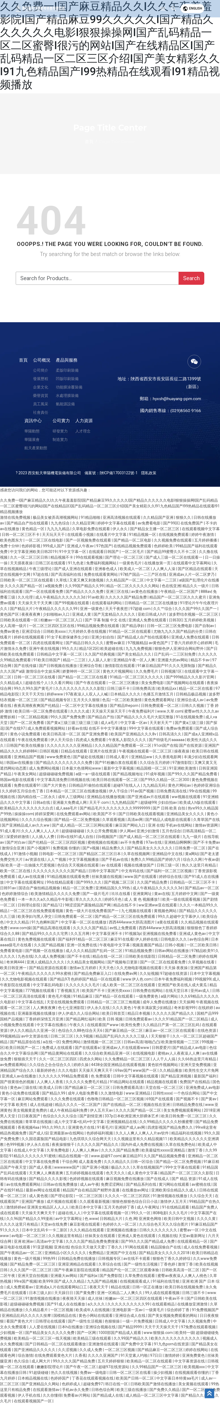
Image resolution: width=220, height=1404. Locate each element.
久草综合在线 (110, 1264)
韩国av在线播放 (20, 762)
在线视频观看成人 (135, 1281)
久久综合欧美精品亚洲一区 (108, 1053)
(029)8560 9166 (185, 410)
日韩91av (8, 888)
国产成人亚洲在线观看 (73, 569)
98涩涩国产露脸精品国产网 (88, 905)
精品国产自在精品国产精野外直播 (91, 1190)
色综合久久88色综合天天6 (80, 1030)
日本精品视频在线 (33, 1378)
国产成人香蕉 (41, 1167)
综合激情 (25, 1355)
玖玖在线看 (121, 893)
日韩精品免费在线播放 (77, 1258)
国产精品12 (53, 905)
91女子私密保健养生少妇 (68, 637)
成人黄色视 (39, 1196)
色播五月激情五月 (158, 694)
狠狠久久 (184, 517)
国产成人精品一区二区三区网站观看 (83, 825)
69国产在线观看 (160, 1099)
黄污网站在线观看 (174, 1184)
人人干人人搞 (164, 1059)
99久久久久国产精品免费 (74, 1361)
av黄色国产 (159, 643)
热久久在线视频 (64, 1372)
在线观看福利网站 (107, 603)
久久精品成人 (12, 683)
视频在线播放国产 (139, 865)
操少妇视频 (163, 1372)
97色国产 (104, 546)
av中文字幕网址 (69, 1218)
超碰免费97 (93, 1384)
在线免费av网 (126, 973)
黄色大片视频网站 (118, 671)
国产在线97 (15, 728)
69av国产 (123, 1070)
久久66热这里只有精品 (197, 1059)
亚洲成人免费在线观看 (147, 620)
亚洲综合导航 (91, 665)
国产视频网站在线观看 (185, 683)
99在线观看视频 (89, 557)
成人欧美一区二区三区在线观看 (129, 985)
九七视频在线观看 (136, 911)
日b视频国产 (107, 836)
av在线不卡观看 (137, 1258)
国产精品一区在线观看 (114, 996)
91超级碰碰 (39, 1372)
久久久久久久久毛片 (83, 985)
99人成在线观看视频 (162, 1293)
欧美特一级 (184, 1332)
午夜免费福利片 (142, 711)
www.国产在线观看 (140, 876)
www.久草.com (170, 711)
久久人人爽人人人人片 (40, 831)
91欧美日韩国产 (47, 660)
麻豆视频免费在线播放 (125, 1179)
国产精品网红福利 (81, 1019)
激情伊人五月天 (173, 1201)
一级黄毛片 (155, 1310)
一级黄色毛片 (131, 563)
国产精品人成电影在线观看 (168, 819)
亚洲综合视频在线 (101, 1327)
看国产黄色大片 (20, 1321)
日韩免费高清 (144, 688)
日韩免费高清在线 (171, 791)
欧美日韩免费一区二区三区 (184, 1116)
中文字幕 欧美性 (14, 1104)
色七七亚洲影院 (71, 1007)
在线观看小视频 (81, 534)
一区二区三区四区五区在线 (52, 626)
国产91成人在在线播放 (66, 1304)
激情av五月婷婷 (83, 968)
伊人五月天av (102, 1110)
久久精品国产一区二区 (125, 580)
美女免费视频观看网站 (182, 1110)
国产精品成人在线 (108, 1395)
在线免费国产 (192, 523)
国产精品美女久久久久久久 (150, 848)
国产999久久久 (89, 882)
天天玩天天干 (54, 534)
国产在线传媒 (25, 665)
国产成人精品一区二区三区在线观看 (150, 836)
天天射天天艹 (161, 722)
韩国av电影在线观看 (17, 779)
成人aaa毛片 (67, 808)
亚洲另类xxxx (119, 990)
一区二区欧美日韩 (202, 945)
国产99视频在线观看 (72, 603)
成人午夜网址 (148, 1207)
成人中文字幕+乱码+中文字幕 (79, 1122)
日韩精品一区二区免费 (177, 956)
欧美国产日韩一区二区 (135, 1378)
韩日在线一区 (117, 1384)
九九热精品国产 (125, 802)
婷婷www (55, 694)
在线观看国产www (103, 1025)
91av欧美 (95, 597)
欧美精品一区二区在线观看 (150, 1361)
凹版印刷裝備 (67, 379)
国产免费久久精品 (164, 1389)
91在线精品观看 (176, 1207)
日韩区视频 (49, 751)
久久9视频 (85, 1036)
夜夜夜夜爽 (31, 614)
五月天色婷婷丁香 (119, 1207)
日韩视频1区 (172, 671)
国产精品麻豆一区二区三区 (87, 1087)
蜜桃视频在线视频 (103, 842)
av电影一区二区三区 (29, 1236)
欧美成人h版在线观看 (197, 802)
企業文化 (40, 387)
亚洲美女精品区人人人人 (48, 1207)
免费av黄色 (10, 631)
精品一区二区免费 (78, 888)
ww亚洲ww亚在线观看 (158, 905)
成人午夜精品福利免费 (69, 1110)
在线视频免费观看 (174, 534)
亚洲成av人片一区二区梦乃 (192, 574)
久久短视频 (149, 973)
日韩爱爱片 (161, 1047)
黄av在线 (162, 893)
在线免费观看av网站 (74, 814)
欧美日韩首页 (114, 1013)
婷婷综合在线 (171, 876)
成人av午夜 (89, 1184)
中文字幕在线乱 (31, 1002)
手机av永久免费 (76, 1389)
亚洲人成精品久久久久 (46, 962)
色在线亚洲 (171, 586)
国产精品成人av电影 (190, 1047)
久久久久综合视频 (37, 819)
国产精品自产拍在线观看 (28, 523)
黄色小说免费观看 (25, 734)
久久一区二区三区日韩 (29, 557)
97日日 (156, 1355)
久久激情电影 (112, 1093)
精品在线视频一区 (73, 1156)
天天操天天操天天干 (109, 711)
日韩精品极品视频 (191, 694)
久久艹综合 (163, 608)
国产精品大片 (22, 608)
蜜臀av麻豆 (116, 643)
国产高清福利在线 (66, 574)
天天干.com (99, 802)
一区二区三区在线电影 (44, 540)
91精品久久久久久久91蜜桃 (33, 1156)
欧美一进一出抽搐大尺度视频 (30, 865)
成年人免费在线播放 (160, 1002)
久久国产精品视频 (49, 945)
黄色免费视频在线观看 (37, 939)
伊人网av (127, 831)
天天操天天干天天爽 (35, 603)
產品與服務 (66, 360)
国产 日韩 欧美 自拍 (169, 808)
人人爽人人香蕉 (50, 1082)
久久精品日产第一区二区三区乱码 (171, 1025)
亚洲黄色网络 (150, 1218)
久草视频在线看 (201, 962)
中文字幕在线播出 (52, 1025)
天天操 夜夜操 (176, 968)
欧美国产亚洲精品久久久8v (134, 734)
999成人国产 (54, 546)
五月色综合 (171, 831)
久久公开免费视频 (102, 831)
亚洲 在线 (156, 825)
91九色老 (76, 563)
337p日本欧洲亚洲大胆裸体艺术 (132, 1116)
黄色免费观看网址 (159, 700)
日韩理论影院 (29, 905)
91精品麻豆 (83, 996)
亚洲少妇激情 (148, 831)
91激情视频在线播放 (170, 1196)
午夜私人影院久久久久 (127, 740)
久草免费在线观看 (140, 1275)
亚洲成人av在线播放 (19, 1076)
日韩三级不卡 (119, 688)
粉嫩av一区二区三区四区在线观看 (134, 1298)
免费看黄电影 (12, 950)
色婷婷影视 (31, 546)
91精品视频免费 (139, 950)
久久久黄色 (122, 1007)
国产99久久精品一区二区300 (165, 779)
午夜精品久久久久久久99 (56, 608)
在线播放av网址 (136, 1190)
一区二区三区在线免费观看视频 (37, 911)
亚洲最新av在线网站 (67, 1133)
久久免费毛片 (147, 671)
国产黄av (209, 1099)
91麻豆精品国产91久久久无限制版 (166, 665)
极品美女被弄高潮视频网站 (56, 517)
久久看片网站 (62, 683)
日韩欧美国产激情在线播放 (153, 1384)
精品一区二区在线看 (196, 688)
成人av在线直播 (31, 876)
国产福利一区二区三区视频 (169, 871)
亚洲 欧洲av (24, 1241)
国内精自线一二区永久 (37, 797)
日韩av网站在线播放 (172, 950)
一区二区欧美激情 (127, 700)
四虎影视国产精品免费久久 (170, 1127)
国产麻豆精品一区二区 (124, 1030)
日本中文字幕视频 (205, 973)
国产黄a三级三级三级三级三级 (73, 722)
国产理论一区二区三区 (124, 557)
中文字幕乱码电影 (48, 985)
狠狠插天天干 (25, 1059)
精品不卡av (200, 660)
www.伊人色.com (137, 979)
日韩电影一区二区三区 (58, 854)
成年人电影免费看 (83, 1093)
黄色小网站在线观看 (96, 1315)
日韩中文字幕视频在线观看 (136, 1076)
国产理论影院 (62, 1196)
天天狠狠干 (161, 1036)
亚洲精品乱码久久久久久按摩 (27, 1315)
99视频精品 (10, 1036)
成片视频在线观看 (62, 1201)
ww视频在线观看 (186, 797)
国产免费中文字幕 (136, 1344)
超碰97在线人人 (127, 785)
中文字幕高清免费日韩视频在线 (64, 779)
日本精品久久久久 (125, 694)
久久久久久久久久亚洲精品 (70, 745)
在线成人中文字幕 (29, 1150)
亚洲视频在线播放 (122, 1230)
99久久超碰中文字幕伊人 (179, 916)
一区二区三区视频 (120, 1350)
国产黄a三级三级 (189, 722)
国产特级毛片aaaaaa (167, 740)
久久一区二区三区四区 (58, 1059)
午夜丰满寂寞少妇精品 (153, 1007)
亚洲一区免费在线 (82, 945)
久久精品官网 (84, 523)
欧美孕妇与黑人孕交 (35, 916)
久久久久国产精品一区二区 (138, 1110)
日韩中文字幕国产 (103, 871)
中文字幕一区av (134, 722)
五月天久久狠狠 (87, 700)
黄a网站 (192, 854)
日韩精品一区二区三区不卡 (193, 882)
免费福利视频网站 (101, 563)
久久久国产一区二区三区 (31, 1270)
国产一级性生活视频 (141, 1264)
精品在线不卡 (125, 905)
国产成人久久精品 (69, 1281)
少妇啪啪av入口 (56, 614)
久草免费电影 (58, 1150)
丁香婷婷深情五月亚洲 (44, 1019)
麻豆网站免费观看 (33, 1099)
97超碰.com (140, 608)
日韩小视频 (175, 945)
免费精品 (97, 1253)
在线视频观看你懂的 (192, 1372)
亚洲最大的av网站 (173, 660)
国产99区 (171, 523)
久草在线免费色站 (180, 1144)
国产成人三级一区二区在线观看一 (174, 557)
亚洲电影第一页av (128, 1310)
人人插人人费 (43, 836)
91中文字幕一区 (73, 551)
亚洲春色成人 (106, 569)
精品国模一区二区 (151, 768)
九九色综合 (60, 523)
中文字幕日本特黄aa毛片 (177, 1378)
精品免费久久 (113, 848)
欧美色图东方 (12, 540)
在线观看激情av (46, 1389)
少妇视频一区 (12, 1332)
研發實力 (60, 431)
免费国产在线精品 (195, 1082)
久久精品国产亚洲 (158, 517)
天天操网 (186, 1002)
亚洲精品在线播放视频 (106, 797)
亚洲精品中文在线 (167, 854)
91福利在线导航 (166, 1281)
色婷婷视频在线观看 (86, 1179)
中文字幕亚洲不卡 (107, 933)
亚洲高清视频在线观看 (122, 517)
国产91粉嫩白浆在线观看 (116, 762)
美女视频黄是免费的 (30, 1110)
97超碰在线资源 (174, 973)
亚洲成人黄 (82, 614)
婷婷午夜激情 (203, 534)
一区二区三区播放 (124, 683)
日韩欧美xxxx (55, 631)
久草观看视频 (114, 819)
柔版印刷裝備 (67, 370)
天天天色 (107, 968)
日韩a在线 (42, 802)
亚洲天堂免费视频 (196, 1065)
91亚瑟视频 (42, 1247)
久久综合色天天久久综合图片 (164, 1224)
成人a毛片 (110, 722)
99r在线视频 (200, 791)
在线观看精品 (164, 1304)
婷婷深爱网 (45, 814)
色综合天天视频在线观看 (78, 865)
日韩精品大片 (111, 1218)
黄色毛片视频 (60, 996)
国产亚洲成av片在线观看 (148, 797)
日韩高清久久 (170, 734)
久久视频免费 (199, 1321)
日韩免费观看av (139, 1019)
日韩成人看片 (118, 757)
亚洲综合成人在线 (130, 1315)
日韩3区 (175, 620)
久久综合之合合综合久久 (50, 1065)
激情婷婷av (15, 1207)
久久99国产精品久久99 (85, 586)
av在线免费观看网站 (23, 1184)
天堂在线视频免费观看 (66, 1002)
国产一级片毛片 (96, 893)
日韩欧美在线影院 (140, 956)
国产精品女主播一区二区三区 (155, 529)
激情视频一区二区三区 (102, 1042)
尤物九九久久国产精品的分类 (178, 631)
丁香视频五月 (68, 990)
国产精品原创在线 (25, 1042)
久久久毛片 (179, 1213)
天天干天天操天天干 (161, 1327)
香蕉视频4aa (29, 1127)
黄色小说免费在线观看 (21, 1093)
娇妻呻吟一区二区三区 (81, 671)
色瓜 (106, 700)
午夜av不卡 (175, 1298)
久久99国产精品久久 (131, 1338)
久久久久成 (80, 711)
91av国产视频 (142, 791)
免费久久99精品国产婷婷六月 (156, 859)
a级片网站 (170, 996)
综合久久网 (193, 859)
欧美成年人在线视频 (93, 1310)
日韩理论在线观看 (50, 1321)
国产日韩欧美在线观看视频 (141, 814)
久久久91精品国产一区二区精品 (181, 1019)
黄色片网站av (180, 785)
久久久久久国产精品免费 (126, 597)
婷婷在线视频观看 (29, 637)
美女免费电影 (153, 683)
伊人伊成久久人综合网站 (79, 1013)
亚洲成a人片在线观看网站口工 (61, 1287)
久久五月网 (80, 933)
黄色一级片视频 (27, 1258)
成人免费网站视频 (44, 768)
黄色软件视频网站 (163, 1065)
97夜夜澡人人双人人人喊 (87, 694)
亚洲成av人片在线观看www (126, 1047)
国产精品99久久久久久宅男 (45, 933)
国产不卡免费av (206, 842)
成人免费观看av (20, 1287)
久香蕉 (80, 1355)
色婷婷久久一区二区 (119, 1224)
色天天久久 (116, 1173)
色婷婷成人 (72, 1384)
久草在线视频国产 (148, 1167)
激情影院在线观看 (120, 665)
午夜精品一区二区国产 (179, 591)
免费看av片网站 (77, 1395)
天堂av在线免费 (54, 1224)
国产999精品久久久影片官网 (190, 677)
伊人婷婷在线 (147, 939)
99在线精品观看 (61, 882)
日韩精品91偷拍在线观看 (90, 785)
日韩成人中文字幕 (170, 1321)
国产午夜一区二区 (81, 1367)
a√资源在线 (35, 859)
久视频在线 (167, 1236)
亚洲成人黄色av (193, 933)
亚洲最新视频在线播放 (37, 1013)
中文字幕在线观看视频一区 (106, 1213)
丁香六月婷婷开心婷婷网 (191, 643)
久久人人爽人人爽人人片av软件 (142, 1133)
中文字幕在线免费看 (42, 1161)
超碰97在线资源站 (114, 1367)
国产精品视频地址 (128, 774)
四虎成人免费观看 (91, 740)
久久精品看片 (37, 1310)
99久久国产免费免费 (68, 717)
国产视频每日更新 (122, 962)
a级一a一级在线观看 (93, 774)
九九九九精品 (58, 529)
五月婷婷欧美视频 (199, 620)
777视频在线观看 (40, 990)
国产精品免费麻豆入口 (93, 973)
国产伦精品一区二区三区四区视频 (57, 842)
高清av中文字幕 (50, 1241)
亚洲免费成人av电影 (203, 1087)
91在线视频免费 (190, 717)
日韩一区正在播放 (147, 1287)
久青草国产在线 (206, 819)
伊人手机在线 (29, 1395)
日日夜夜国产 (29, 1116)
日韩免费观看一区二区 (160, 705)
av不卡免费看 (132, 842)
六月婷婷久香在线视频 (87, 631)
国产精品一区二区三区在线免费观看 (125, 916)
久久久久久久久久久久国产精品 (60, 871)
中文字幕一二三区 (161, 580)
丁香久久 (115, 1247)
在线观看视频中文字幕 (201, 529)
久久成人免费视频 (50, 956)
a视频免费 (54, 586)
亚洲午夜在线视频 (44, 648)
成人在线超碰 (41, 1104)
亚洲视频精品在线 (122, 1122)
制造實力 (60, 439)
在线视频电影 (144, 1053)
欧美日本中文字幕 (86, 1207)
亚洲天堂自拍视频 (33, 1275)
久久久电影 (67, 1070)
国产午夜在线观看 (91, 683)
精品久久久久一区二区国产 (78, 1104)
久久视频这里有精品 (65, 1236)
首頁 (23, 360)
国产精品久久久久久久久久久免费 (64, 762)
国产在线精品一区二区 (122, 1104)
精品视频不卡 (62, 557)
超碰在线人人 (70, 1213)
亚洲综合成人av (191, 700)
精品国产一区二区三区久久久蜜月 (178, 597)
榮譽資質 (40, 395)
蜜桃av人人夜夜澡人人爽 (179, 1053)
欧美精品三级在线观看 (92, 1338)
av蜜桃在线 (202, 1184)
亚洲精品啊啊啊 (178, 842)
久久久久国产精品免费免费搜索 (92, 1241)
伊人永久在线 (99, 1007)
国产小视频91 (39, 848)
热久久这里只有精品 (199, 865)
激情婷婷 (172, 1355)
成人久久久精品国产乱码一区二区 (94, 950)
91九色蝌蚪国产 (45, 922)
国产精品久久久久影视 (48, 1179)
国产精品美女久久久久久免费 (50, 1332)
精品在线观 (121, 1287)
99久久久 (69, 648)
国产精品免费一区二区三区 (33, 1264)
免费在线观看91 (28, 785)
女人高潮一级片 (13, 626)
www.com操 (20, 928)
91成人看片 (10, 831)
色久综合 (22, 1361)
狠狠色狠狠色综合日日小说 (135, 1201)
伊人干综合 (119, 791)
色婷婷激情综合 (15, 893)
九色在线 (25, 956)
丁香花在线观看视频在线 (93, 1378)
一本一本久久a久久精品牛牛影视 (46, 899)
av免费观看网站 (14, 1065)
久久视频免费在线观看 (173, 540)
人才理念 (82, 431)
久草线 (62, 580)
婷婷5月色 (113, 899)
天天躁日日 (64, 1293)
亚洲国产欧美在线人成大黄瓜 (183, 985)
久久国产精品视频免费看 (165, 1156)
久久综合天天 (201, 1196)
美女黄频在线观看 (193, 1384)
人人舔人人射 (100, 660)
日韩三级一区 (168, 865)
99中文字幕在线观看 (146, 728)
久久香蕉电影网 (168, 757)
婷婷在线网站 (197, 1350)
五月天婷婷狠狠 (111, 1361)
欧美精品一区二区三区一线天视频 (43, 1338)
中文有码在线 (133, 871)
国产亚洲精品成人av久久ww (26, 825)
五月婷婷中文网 (185, 893)
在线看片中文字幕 (111, 534)
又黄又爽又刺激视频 (86, 580)
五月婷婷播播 (206, 540)
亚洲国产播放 (33, 1201)
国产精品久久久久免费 (85, 591)
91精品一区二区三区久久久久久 (137, 677)
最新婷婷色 (46, 1070)
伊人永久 (120, 529)
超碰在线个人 (37, 683)
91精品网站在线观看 (127, 1082)
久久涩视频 (68, 1350)
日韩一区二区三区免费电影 (170, 626)
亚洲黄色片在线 (81, 1127)
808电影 (160, 1213)
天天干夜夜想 (117, 608)
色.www (91, 1218)
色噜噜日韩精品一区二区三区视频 (116, 1099)
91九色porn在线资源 (172, 1344)
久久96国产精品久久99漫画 (30, 1218)
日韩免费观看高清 (128, 1087)
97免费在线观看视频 (198, 1327)
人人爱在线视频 (42, 1327)
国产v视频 (91, 848)
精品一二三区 (74, 660)
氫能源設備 (65, 404)
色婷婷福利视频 (100, 1133)
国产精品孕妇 (133, 626)
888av (206, 591)
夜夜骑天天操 (74, 1298)
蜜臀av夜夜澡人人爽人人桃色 (182, 1275)
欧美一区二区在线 (15, 871)
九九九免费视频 (139, 648)
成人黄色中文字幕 (142, 1173)
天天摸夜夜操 (22, 563)
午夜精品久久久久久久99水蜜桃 (45, 973)
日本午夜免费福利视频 (173, 979)
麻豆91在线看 (122, 939)
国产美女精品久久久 (134, 654)
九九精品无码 (154, 785)
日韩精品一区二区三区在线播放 (151, 603)
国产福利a (89, 1275)
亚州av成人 (200, 990)
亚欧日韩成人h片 (152, 614)
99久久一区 (141, 1213)
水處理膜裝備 (67, 395)
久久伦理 (26, 597)
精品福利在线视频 (186, 1133)
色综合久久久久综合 (60, 1116)
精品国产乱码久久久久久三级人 (122, 1036)
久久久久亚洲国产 (103, 1355)
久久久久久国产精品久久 (174, 1013)
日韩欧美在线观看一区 (19, 620)
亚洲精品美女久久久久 (185, 814)
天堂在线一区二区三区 (164, 1087)
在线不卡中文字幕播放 (108, 728)
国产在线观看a (88, 1047)
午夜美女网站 (25, 774)
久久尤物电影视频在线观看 (139, 968)
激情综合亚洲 (13, 848)
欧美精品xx (167, 688)
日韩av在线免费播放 (60, 1184)
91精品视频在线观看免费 (68, 876)
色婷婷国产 (60, 1378)
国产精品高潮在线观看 (52, 928)
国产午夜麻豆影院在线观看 (77, 1270)
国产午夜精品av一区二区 (21, 1253)
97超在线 (41, 574)
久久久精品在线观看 (87, 1230)
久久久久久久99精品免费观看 (63, 1076)
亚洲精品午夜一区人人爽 (134, 660)
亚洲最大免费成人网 (70, 802)
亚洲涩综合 (31, 631)
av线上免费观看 (123, 928)
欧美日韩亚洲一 (13, 968)
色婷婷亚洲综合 (206, 785)
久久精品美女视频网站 (86, 962)
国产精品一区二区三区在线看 (83, 677)
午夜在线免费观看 (33, 740)
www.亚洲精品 (138, 1093)
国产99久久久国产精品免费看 (192, 774)
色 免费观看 (101, 1076)
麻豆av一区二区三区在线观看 (170, 1030)
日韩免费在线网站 (148, 990)
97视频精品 (137, 643)
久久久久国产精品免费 (120, 1150)
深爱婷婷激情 (18, 836)
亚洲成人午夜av (81, 546)
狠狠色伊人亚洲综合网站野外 (179, 648)
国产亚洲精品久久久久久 (35, 1350)
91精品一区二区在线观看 (130, 631)
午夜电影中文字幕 (115, 945)
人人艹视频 (57, 859)
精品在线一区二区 (108, 956)
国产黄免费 (85, 1293)
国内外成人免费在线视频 (142, 1144)
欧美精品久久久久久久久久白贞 (27, 808)
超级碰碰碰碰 (73, 831)
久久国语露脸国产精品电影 (44, 1139)
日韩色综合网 (103, 1389)
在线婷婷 (206, 1007)
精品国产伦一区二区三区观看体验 (131, 1270)
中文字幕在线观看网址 (25, 882)
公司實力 (61, 420)
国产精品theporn (124, 705)
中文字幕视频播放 (84, 859)
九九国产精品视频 (102, 1281)
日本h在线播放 (71, 1327)
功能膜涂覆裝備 (69, 387)
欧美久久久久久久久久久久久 (176, 1338)
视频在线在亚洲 (157, 1104)
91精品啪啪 (91, 517)
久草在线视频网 (137, 854)
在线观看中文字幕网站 (192, 563)
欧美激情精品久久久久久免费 (56, 893)
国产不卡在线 (79, 956)
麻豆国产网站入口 (130, 825)
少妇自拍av (168, 802)
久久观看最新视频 (95, 1201)
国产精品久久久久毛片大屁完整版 (145, 717)
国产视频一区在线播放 (44, 950)
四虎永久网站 (91, 1059)
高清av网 (135, 819)
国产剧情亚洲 (91, 1116)
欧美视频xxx (195, 1367)
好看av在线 (77, 728)
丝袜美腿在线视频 (107, 876)
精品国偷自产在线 (166, 1247)
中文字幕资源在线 (190, 1361)
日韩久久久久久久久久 (158, 1230)
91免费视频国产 (205, 1310)
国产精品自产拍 (101, 717)
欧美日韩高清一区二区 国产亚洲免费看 (76, 734)
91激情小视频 (25, 854)
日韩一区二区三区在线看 (35, 677)
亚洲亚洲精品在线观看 (77, 1264)
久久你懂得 (52, 1395)
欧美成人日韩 (51, 1087)
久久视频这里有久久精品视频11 (141, 1139)
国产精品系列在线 (141, 1184)
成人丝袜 (95, 1298)
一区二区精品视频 (33, 717)
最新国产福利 (205, 1076)
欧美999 (45, 1281)
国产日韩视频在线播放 (58, 665)
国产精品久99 (54, 1093)
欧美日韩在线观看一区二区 (115, 779)
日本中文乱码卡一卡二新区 (45, 1230)
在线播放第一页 (158, 563)
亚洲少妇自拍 (103, 637)
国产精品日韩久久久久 (85, 643)
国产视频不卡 (187, 1099)
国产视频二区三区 (119, 882)
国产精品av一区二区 (202, 888)
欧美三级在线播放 (132, 1389)
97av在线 (154, 842)
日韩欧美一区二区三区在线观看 (27, 580)
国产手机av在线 (115, 859)
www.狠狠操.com (159, 1332)
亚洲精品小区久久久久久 (65, 1253)
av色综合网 (199, 939)
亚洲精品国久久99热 (113, 888)
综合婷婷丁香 (178, 1310)
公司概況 (41, 360)
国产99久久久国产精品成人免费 (148, 1241)
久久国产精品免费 (152, 882)
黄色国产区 (10, 614)
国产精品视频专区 (56, 700)
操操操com (23, 814)
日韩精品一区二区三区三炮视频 (114, 1002)
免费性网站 (72, 1042)
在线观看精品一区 (192, 1241)
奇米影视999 (185, 1007)
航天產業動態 (35, 448)
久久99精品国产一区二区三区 (157, 1367)
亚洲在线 (61, 1247)
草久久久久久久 (89, 899)
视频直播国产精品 (147, 945)
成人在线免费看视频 (200, 1247)
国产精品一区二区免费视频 (77, 819)
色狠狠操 (113, 1321)
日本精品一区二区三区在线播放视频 (76, 791)
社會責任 (40, 412)
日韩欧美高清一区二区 (180, 1270)
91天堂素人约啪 (134, 1355)
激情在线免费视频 (15, 517)
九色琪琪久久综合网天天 (90, 1139)
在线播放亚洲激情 (192, 1304)
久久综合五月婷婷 (155, 762)
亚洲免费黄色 (194, 1355)
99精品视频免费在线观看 (98, 626)
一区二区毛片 (133, 551)
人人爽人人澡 (164, 569)
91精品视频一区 (143, 534)
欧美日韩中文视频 (179, 1218)
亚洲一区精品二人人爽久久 (120, 1293)
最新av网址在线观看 (43, 1190)
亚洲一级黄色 (91, 608)
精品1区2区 (89, 648)
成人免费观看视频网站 (46, 728)
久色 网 (131, 1218)
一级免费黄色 (147, 996)
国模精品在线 (65, 1315)
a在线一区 (51, 1042)
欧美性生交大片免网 (202, 1070)
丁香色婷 (168, 1264)
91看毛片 (105, 1127)
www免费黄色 (59, 757)
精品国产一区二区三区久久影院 (187, 1173)
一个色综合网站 (187, 1093)
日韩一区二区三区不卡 (21, 534)
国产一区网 (87, 1332)
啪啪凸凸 (152, 1042)
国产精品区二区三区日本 (100, 854)
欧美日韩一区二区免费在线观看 (42, 711)
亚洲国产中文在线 (121, 1253)
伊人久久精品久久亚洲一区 (33, 1030)
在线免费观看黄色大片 (53, 1355)
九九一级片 (192, 836)
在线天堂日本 (177, 990)
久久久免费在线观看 (67, 1099)
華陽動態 (32, 431)
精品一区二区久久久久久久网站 (133, 586)
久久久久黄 (206, 1218)
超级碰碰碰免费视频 (56, 774)
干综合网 (69, 1161)
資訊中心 (33, 420)
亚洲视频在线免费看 (160, 933)
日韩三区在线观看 (50, 563)
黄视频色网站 (165, 911)
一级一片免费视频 (137, 1321)
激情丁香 (195, 1150)
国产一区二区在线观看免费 (163, 962)
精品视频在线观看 (162, 1082)
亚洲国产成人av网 (130, 1127)
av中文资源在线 (35, 1036)
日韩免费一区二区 (190, 848)
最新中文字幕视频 (119, 768)
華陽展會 (32, 439)
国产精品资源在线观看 (48, 968)
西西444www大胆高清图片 (132, 922)
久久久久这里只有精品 (19, 1224)
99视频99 (203, 979)
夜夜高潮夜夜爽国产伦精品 (37, 705)
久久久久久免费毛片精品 (87, 1082)
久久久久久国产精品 (90, 928)
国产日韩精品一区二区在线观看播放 (56, 1344)
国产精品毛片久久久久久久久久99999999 (115, 808)
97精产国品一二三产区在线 (143, 574)
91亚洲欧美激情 (183, 768)
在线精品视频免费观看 (133, 546)
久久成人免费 (91, 1350)
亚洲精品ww (142, 757)
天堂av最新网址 (192, 1236)
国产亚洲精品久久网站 (40, 1384)
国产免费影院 (111, 1275)
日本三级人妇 (41, 1293)
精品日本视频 (139, 1013)
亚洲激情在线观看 (103, 1344)
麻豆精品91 (132, 1156)
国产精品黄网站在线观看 (61, 1053)
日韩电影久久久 (174, 939)
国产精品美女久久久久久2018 (164, 1253)
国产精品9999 (130, 1327)
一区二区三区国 (89, 1196)
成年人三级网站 (71, 797)
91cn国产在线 (165, 745)
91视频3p (133, 933)
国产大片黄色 (55, 785)
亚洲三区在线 (118, 591)
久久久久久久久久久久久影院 (80, 688)
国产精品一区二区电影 (133, 540)
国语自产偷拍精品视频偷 (39, 888)
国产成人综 (38, 1133)
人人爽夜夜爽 (44, 1007)
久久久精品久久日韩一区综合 (129, 1161)
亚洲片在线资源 (103, 751)
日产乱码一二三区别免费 (175, 654)
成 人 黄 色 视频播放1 (142, 899)
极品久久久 (121, 1167)
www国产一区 (145, 1070)
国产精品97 (59, 979)
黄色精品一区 (33, 529)
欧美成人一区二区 (135, 569)
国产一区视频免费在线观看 (89, 540)
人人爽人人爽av (85, 1150)
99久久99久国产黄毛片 (34, 688)
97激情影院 (182, 762)
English (192, 8)
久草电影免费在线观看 (91, 529)
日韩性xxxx (162, 1093)
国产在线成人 (158, 1179)
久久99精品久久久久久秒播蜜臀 (166, 1122)
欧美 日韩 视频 (111, 1019)
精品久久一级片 (196, 586)
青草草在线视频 (39, 1122)
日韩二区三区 (62, 1036)
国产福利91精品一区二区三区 (83, 939)
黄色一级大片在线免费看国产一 (92, 911)
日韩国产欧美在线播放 (25, 745)
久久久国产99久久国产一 (196, 608)
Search (191, 278)
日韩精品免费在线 (187, 1104)
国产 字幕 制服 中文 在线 (106, 620)
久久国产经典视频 (100, 654)
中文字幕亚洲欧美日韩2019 (33, 551)
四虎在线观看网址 (48, 643)
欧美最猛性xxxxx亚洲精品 (163, 1150)
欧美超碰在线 (112, 648)
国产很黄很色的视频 (17, 1082)
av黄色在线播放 (145, 591)
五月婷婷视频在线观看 (85, 1173)
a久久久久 (97, 1304)
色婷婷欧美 (164, 546)
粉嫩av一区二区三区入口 (61, 620)
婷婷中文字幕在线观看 (116, 523)
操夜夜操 (182, 751)
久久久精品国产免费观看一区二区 (123, 745)
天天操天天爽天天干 (96, 1070)
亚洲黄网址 (143, 893)
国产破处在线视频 (88, 757)
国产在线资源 (191, 745)
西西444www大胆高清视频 (162, 928)
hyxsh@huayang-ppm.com (176, 398)
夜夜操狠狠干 (63, 1144)
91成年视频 (155, 774)
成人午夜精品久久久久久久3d (60, 597)
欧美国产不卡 (105, 814)
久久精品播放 (171, 1070)
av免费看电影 (149, 523)
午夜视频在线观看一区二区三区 (146, 751)
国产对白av (17, 842)
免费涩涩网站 (112, 1184)
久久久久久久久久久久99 (128, 1304)
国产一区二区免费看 (27, 722)
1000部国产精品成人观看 (120, 1332)
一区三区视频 (62, 1310)
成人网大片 (41, 1361)
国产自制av (205, 626)
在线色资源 (207, 1030)
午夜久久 (77, 1025)
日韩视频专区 (110, 1258)
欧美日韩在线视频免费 (184, 1287)
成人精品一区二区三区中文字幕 (152, 1395)
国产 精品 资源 (184, 1179)
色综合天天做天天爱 (88, 1247)
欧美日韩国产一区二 (22, 1047)
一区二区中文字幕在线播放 (85, 705)
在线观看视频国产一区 (33, 1401)
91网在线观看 (137, 1247)
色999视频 (15, 1144)
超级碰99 (148, 802)
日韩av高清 (133, 1042)
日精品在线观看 (74, 751)
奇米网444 (15, 962)
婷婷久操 (81, 1065)
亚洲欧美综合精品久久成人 (174, 1190)
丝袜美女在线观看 (100, 1236)
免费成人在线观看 (57, 1047)
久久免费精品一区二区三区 (128, 1059)
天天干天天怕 (33, 694)
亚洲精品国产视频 (29, 757)
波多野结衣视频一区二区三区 (194, 614)
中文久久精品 (18, 922)
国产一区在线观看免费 (44, 591)
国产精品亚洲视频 (176, 1076)
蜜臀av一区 (190, 1230)
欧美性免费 (131, 1025)
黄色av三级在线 (24, 1087)
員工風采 (40, 404)
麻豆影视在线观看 (85, 1224)
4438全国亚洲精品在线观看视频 (118, 1065)
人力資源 (84, 420)
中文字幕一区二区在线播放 (84, 922)
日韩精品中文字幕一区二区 (60, 654)
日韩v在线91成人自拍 (75, 836)
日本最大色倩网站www (82, 768)
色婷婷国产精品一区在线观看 (96, 979)
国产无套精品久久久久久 (114, 614)
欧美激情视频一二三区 (180, 1042)
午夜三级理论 (41, 569)
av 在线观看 (111, 865)
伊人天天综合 (62, 740)
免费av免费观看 (180, 728)
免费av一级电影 (94, 1372)
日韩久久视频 (193, 705)
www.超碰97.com (106, 1156)
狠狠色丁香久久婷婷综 (172, 1258)
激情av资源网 (207, 825)
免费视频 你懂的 (67, 848)
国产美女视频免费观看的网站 (173, 1315)
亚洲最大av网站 (64, 1275)
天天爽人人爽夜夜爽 (46, 1173)
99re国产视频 (25, 1281)
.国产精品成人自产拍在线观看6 (143, 637)
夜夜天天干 (99, 1287)
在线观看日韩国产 (104, 551)
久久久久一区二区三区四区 (128, 1196)
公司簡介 (40, 370)
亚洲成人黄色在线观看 (137, 1236)
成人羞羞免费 (90, 1161)
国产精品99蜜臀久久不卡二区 (172, 551)
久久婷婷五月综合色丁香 (23, 791)
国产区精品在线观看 (195, 569)
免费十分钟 (10, 546)
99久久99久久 (54, 1127)
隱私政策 (148, 473)
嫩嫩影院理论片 (50, 1367)
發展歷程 (40, 379)
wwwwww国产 (67, 1167)
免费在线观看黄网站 (101, 574)
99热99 (49, 1258)
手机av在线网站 (179, 825)
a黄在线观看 (168, 922)
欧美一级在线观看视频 (181, 899)
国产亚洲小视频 (95, 1167)
